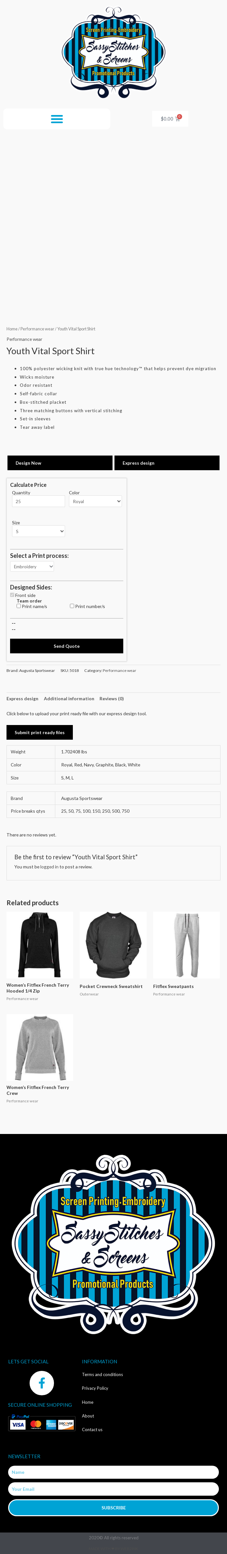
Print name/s (34, 606)
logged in (49, 866)
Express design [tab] (22, 698)
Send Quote (67, 646)
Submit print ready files (40, 732)
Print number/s (90, 606)
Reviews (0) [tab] (112, 698)
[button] (57, 119)
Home (12, 329)
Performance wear (37, 329)
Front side (25, 595)
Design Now (28, 463)
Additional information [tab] (69, 698)
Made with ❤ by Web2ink (113, 1548)
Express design (138, 463)
